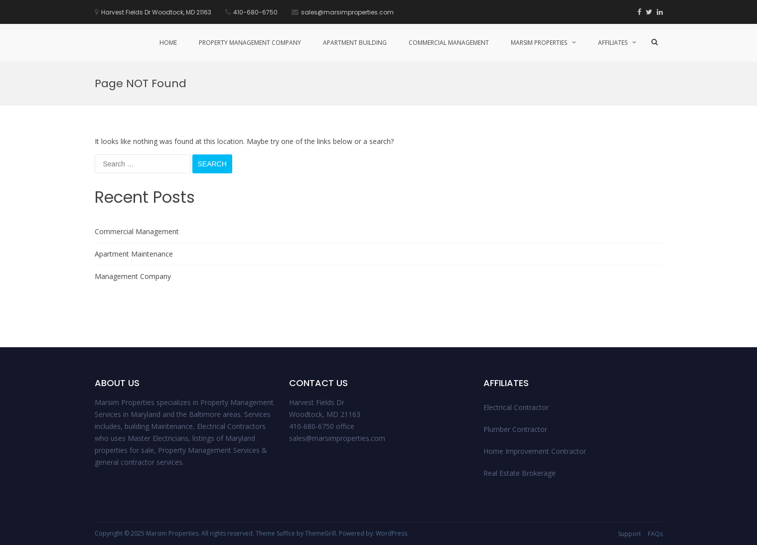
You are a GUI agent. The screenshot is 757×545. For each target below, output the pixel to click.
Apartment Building (355, 42)
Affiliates (612, 42)
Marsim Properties (539, 42)
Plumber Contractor (515, 429)
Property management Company (250, 42)
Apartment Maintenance (134, 254)
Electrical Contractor (516, 407)
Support (629, 534)
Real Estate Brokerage (519, 473)
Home (168, 42)
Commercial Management (449, 42)
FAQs (655, 534)
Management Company (133, 276)
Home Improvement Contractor (534, 451)
